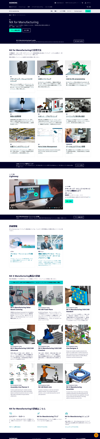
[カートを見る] (82, 3)
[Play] (11, 208)
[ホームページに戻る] (10, 15)
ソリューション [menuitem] (22, 6)
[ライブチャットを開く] (96, 435)
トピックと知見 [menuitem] (48, 6)
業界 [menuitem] (29, 6)
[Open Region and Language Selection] (59, 3)
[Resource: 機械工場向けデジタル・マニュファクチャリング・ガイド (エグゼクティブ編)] (50, 251)
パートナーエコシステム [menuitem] (37, 6)
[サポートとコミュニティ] (72, 3)
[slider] (29, 207)
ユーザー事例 (62, 11)
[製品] (14, 15)
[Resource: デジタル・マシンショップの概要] (22, 251)
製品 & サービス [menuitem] (13, 6)
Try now (88, 11)
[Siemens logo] (13, 2)
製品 (52, 11)
